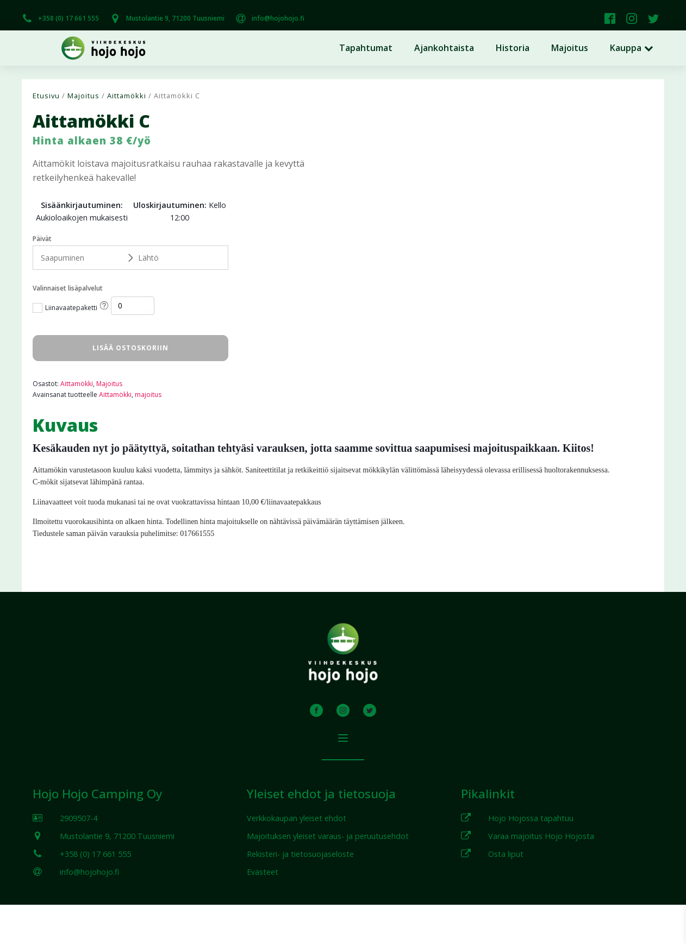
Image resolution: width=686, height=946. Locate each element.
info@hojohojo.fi (278, 18)
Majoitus (569, 48)
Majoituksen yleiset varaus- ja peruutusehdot (328, 836)
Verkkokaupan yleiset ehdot (296, 818)
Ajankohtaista (444, 48)
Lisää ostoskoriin (130, 347)
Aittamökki (126, 95)
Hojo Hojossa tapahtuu (530, 818)
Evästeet (262, 872)
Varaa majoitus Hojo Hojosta (541, 836)
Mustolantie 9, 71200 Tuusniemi (175, 18)
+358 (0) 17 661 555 (68, 18)
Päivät (42, 238)
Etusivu (46, 95)
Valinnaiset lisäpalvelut (68, 288)
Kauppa (631, 48)
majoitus (148, 394)
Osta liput (505, 854)
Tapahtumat (365, 48)
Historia (512, 48)
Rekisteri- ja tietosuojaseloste (300, 854)
